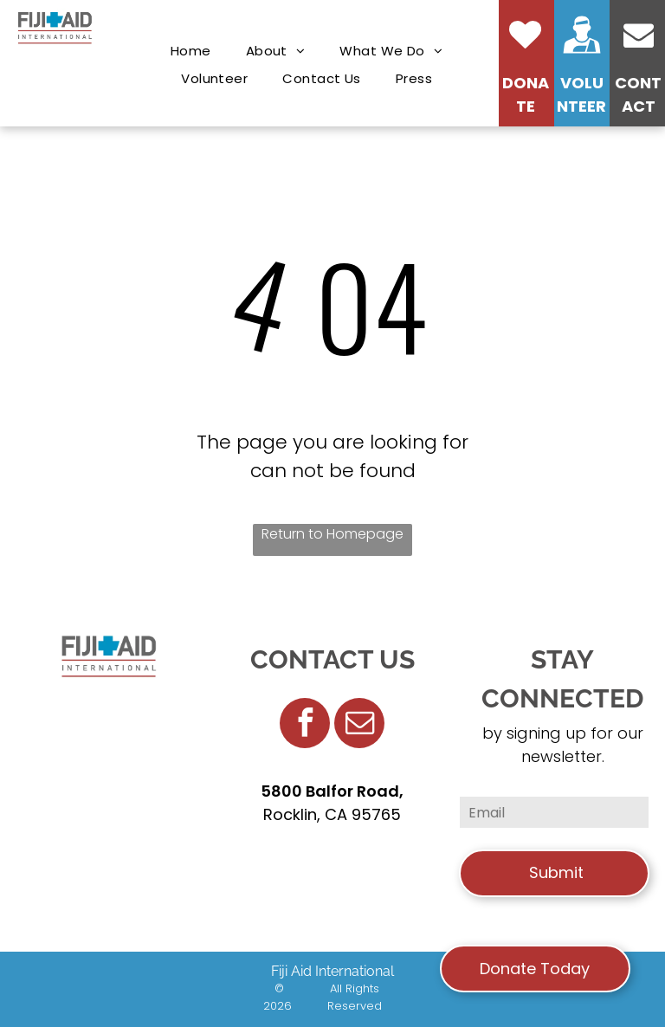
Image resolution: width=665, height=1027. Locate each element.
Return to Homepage (332, 534)
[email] (359, 725)
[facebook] (305, 725)
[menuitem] (191, 51)
